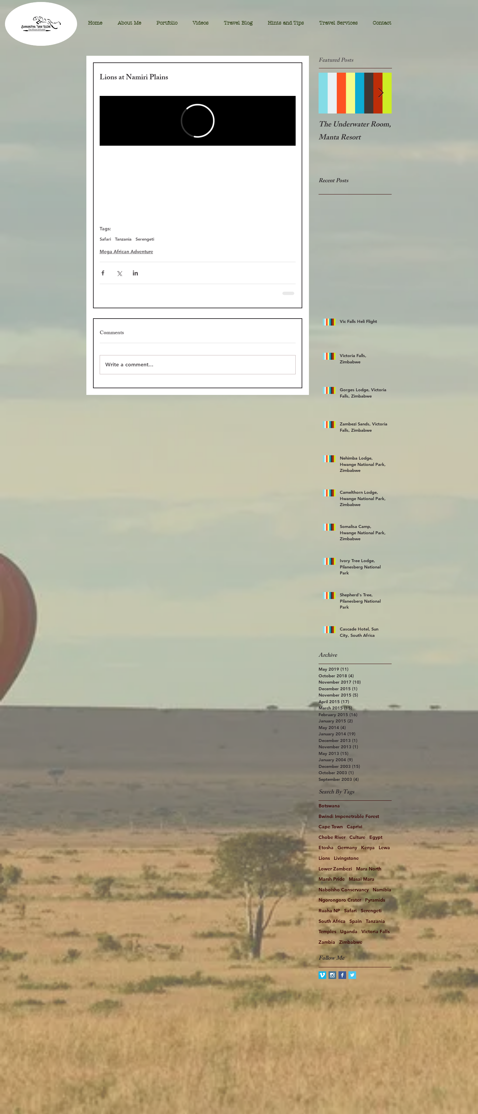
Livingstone (346, 858)
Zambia (327, 942)
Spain (355, 921)
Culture (357, 837)
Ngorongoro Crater (340, 900)
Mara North (368, 869)
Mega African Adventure (126, 252)
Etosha (326, 848)
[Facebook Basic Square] (342, 975)
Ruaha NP (329, 911)
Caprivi (354, 827)
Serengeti (145, 239)
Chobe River (332, 837)
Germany (347, 848)
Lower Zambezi (335, 869)
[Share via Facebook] (103, 273)
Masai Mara (361, 879)
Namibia (382, 890)
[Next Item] (381, 93)
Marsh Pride (332, 879)
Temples (327, 931)
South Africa (332, 921)
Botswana (329, 806)
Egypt (375, 837)
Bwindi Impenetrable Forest (349, 816)
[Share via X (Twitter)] (119, 273)
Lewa (384, 848)
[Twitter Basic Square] (352, 975)
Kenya (368, 848)
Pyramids (375, 900)
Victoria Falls (375, 931)
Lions (324, 858)
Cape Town (331, 827)
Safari (105, 239)
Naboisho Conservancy (344, 890)
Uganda (348, 931)
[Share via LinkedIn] (135, 273)
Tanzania (123, 239)
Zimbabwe (350, 942)
